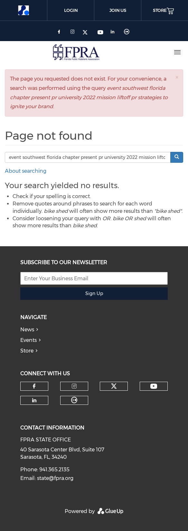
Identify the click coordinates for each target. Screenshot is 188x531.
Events (28, 340)
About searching (25, 171)
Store (26, 351)
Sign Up (94, 293)
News (27, 329)
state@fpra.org (55, 478)
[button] (176, 77)
